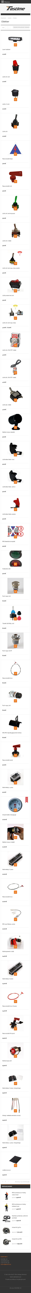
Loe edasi (15, 44)
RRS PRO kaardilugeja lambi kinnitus (11, 732)
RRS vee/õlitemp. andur (8, 924)
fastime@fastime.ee (6, 1264)
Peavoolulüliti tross (7, 678)
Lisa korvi (15, 99)
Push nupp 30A (6, 705)
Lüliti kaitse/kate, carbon (8, 486)
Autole (9, 18)
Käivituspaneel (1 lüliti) (8, 951)
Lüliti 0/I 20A (5, 104)
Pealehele (3, 18)
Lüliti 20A (4, 131)
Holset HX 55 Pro (16, 1227)
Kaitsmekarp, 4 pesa (7, 787)
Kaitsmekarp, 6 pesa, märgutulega (11, 1088)
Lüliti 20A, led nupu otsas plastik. (11, 268)
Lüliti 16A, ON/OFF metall (9, 377)
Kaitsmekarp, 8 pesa (7, 978)
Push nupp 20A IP (7, 650)
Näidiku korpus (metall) (8, 842)
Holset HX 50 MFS (17, 1239)
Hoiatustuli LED (6, 568)
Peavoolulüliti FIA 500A (8, 1033)
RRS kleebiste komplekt (8, 541)
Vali (15, 72)
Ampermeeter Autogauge (9, 814)
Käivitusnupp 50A (7, 1060)
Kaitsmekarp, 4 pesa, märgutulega (11, 1142)
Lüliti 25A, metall (6, 404)
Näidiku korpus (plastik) (8, 432)
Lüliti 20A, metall (6, 240)
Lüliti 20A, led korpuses (8, 213)
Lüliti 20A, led (6, 76)
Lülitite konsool (6, 1170)
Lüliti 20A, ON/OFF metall (9, 350)
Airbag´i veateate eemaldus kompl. (11, 1115)
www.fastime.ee (5, 1261)
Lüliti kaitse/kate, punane (9, 514)
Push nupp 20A (6, 596)
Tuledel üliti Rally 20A (8, 623)
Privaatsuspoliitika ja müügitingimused (15, 1279)
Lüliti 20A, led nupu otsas (9, 322)
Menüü (7, 2)
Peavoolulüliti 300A (7, 760)
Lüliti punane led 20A (8, 295)
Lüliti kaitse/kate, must (8, 459)
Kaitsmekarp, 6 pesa (7, 869)
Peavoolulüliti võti (7, 186)
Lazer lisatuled (6, 49)
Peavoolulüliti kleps (7, 158)
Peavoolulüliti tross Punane (9, 1006)
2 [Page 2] (5, 1181)
